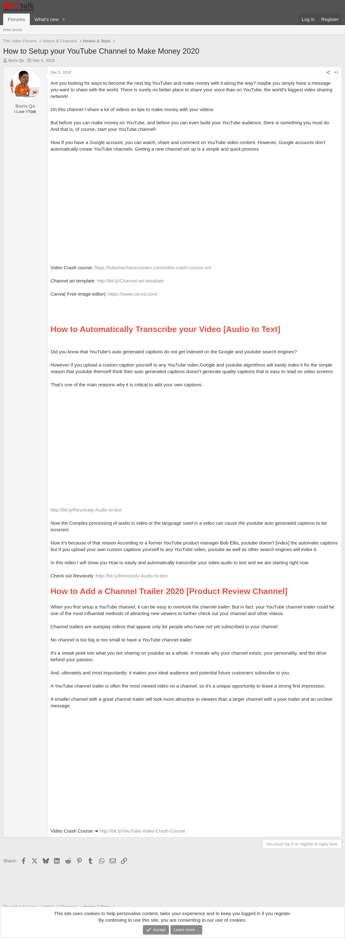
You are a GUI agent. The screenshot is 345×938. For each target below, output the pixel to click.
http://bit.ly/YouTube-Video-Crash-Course (142, 830)
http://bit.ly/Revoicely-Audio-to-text (86, 509)
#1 (336, 72)
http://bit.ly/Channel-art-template (130, 280)
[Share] (328, 72)
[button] (63, 19)
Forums (16, 19)
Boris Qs (16, 60)
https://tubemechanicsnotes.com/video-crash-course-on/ (153, 267)
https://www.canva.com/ (133, 294)
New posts (12, 29)
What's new (47, 19)
